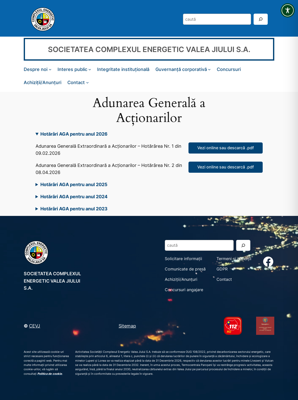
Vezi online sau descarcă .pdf (225, 147)
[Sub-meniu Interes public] (89, 69)
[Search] (261, 19)
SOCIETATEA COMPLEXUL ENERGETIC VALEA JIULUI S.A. (149, 49)
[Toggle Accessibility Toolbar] (287, 10)
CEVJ (34, 326)
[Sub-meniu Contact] (87, 82)
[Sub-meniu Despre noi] (50, 69)
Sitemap (127, 326)
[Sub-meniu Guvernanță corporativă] (209, 69)
